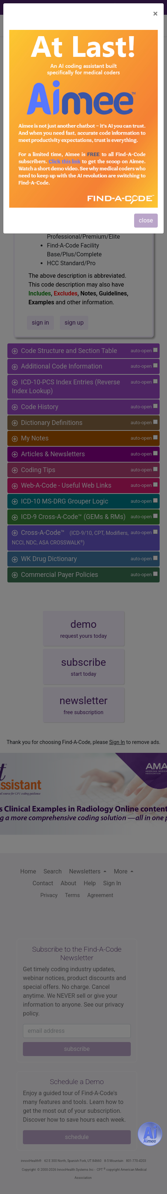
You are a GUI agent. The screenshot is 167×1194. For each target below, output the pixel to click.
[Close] (155, 13)
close (146, 220)
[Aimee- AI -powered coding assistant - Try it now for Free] (150, 1133)
